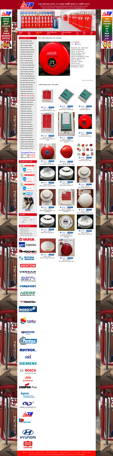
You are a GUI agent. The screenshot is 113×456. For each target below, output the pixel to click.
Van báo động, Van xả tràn (27, 80)
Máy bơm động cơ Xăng (26, 41)
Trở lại (92, 80)
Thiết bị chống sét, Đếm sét (27, 146)
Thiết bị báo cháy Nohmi (26, 117)
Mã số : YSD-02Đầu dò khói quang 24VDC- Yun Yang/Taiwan (47, 210)
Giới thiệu (31, 452)
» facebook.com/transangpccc (26, 235)
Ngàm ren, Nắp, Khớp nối (27, 73)
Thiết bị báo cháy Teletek (27, 119)
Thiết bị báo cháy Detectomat (28, 100)
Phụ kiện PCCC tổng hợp (27, 84)
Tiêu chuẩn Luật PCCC (51, 452)
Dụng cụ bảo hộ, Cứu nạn (27, 148)
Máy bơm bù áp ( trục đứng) (27, 49)
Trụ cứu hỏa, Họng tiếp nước (28, 76)
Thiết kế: (80, 454)
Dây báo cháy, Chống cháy (27, 141)
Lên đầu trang (86, 80)
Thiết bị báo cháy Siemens (27, 104)
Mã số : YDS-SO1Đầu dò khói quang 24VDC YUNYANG (66, 236)
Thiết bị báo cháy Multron (27, 130)
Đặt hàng (78, 44)
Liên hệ (84, 452)
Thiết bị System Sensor (26, 106)
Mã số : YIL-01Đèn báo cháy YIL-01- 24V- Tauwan (66, 164)
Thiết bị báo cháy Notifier (27, 126)
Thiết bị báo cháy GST (26, 108)
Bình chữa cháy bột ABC (26, 56)
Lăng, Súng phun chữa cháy (27, 71)
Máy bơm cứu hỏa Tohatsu (27, 43)
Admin (89, 452)
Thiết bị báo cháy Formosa (27, 93)
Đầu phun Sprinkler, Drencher (28, 82)
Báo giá (78, 452)
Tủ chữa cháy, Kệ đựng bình (27, 65)
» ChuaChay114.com (24, 231)
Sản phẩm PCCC (25, 38)
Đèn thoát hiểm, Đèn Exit (27, 87)
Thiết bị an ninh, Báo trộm (27, 144)
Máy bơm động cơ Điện (26, 45)
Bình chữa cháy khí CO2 (26, 58)
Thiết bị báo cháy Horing (26, 91)
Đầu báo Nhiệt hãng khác (27, 135)
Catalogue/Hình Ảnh (64, 452)
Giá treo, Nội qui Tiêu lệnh (27, 62)
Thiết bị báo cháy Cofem (26, 133)
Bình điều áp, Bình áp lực (27, 54)
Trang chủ (24, 452)
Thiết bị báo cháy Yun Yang (27, 95)
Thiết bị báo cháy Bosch (26, 113)
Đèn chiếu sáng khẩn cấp (27, 89)
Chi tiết (51, 107)
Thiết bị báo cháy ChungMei (27, 98)
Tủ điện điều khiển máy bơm (27, 52)
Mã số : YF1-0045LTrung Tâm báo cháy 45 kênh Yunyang (66, 141)
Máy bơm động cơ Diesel (27, 47)
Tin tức (72, 452)
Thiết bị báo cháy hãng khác (27, 139)
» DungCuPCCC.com (24, 228)
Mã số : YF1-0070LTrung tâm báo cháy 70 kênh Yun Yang (47, 139)
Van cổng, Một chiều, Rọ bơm (28, 78)
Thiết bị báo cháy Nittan (26, 111)
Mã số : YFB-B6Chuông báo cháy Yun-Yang (47, 163)
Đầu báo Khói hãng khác (26, 137)
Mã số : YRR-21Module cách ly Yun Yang (85, 160)
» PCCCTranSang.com (24, 230)
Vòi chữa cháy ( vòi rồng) (27, 69)
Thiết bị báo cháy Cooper (27, 115)
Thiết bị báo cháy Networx (27, 128)
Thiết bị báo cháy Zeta (26, 122)
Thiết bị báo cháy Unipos (27, 124)
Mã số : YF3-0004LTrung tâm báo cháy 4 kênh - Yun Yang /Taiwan (66, 210)
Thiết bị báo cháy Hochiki (27, 102)
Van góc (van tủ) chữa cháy (27, 67)
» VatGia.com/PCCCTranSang (26, 233)
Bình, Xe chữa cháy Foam (27, 60)
